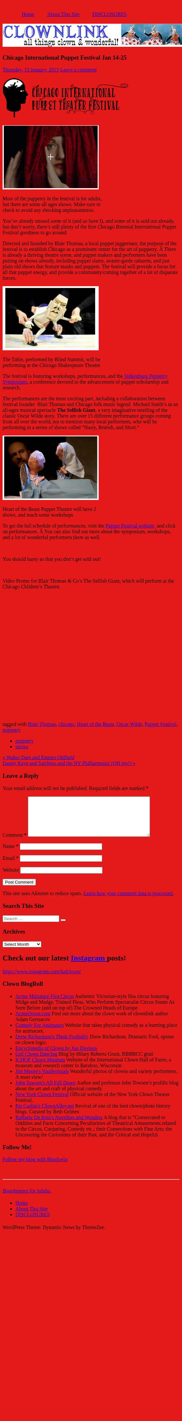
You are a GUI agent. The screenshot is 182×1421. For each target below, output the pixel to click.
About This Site (63, 14)
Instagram (89, 965)
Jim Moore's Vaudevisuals (42, 1079)
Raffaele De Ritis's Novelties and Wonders (59, 1125)
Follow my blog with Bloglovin (35, 1167)
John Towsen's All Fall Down (45, 1090)
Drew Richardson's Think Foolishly (51, 1044)
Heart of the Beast (95, 724)
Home (28, 14)
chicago (66, 724)
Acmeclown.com (32, 1021)
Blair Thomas (42, 724)
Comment (15, 842)
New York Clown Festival (42, 1102)
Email (11, 865)
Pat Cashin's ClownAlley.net (44, 1113)
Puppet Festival (161, 724)
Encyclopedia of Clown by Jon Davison (56, 1056)
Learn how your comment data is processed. (128, 901)
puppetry (12, 730)
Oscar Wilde (129, 724)
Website (11, 877)
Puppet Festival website (130, 525)
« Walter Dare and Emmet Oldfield (38, 757)
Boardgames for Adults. (27, 1198)
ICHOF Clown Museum (40, 1067)
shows (21, 746)
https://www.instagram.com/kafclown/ (42, 979)
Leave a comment (78, 69)
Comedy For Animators (39, 1032)
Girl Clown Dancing (36, 1061)
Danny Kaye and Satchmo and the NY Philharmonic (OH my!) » (69, 763)
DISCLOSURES (109, 14)
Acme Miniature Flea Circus (44, 1004)
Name (11, 854)
